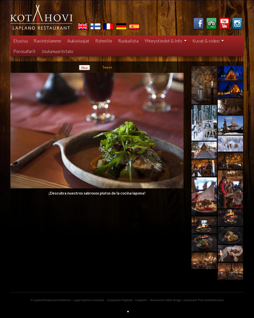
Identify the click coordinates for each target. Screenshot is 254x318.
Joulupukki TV (192, 300)
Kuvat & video (206, 40)
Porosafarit (24, 51)
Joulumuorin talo (57, 51)
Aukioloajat (78, 40)
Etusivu (20, 40)
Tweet (107, 67)
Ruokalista (128, 40)
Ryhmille (103, 40)
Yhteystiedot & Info (163, 40)
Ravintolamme (47, 40)
